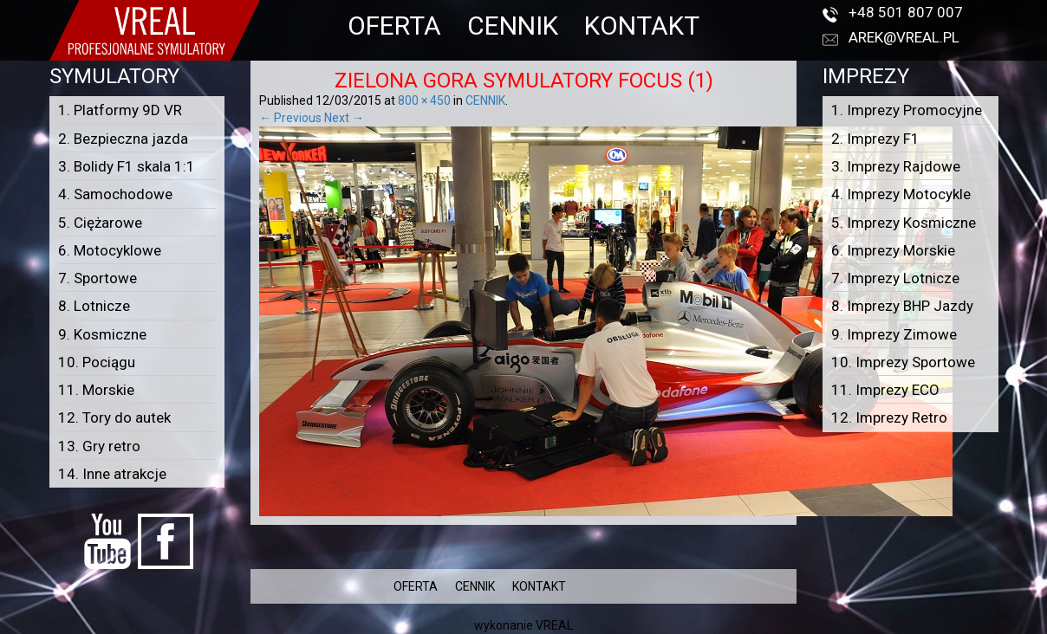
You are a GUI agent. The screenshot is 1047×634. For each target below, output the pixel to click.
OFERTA (394, 25)
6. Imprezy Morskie (893, 250)
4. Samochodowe (115, 194)
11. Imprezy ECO (885, 389)
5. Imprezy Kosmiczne (903, 222)
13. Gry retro (99, 446)
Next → (344, 118)
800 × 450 (424, 100)
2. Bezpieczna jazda (123, 138)
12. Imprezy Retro (889, 417)
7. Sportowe (97, 278)
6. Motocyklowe (109, 250)
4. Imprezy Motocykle (901, 194)
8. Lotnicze (94, 305)
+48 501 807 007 (906, 12)
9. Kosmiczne (102, 334)
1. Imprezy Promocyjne (906, 110)
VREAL (554, 625)
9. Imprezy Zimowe (894, 334)
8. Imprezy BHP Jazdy (902, 305)
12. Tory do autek (114, 417)
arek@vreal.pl (904, 37)
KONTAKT (641, 25)
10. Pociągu (96, 362)
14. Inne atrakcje (112, 473)
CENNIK (512, 25)
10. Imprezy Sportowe (903, 362)
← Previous (290, 118)
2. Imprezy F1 (875, 138)
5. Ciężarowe (100, 222)
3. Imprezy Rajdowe (895, 166)
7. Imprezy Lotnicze (895, 278)
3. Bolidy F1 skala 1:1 (126, 166)
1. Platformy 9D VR (120, 110)
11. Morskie (96, 389)
